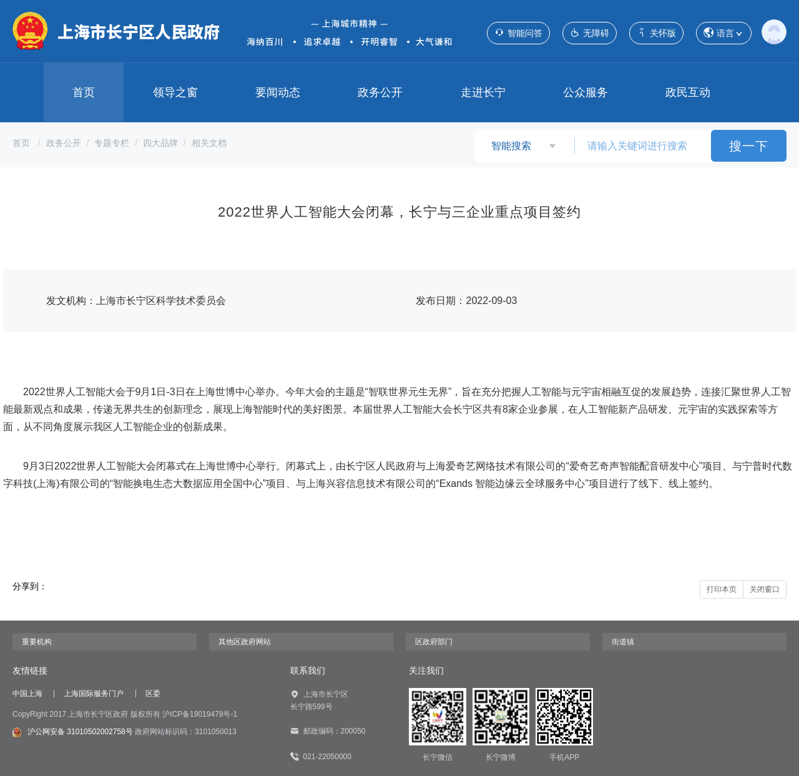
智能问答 (518, 32)
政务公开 (380, 92)
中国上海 (27, 693)
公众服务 (585, 92)
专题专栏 (111, 143)
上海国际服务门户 (94, 693)
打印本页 (722, 589)
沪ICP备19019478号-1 (199, 714)
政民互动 (687, 92)
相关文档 (209, 143)
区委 (152, 693)
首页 (83, 92)
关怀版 (656, 32)
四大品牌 (160, 143)
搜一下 (748, 146)
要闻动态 (277, 92)
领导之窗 (175, 92)
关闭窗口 (765, 589)
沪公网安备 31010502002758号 (72, 732)
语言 (723, 33)
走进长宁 (483, 92)
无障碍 (589, 32)
